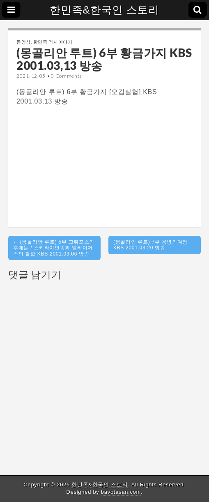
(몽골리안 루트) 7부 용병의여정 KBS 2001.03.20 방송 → (150, 245)
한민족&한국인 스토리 (104, 10)
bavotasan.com (121, 492)
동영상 (23, 41)
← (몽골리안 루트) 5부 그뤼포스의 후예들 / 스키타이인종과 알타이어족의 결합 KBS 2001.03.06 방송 (53, 248)
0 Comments (66, 76)
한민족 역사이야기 (53, 41)
